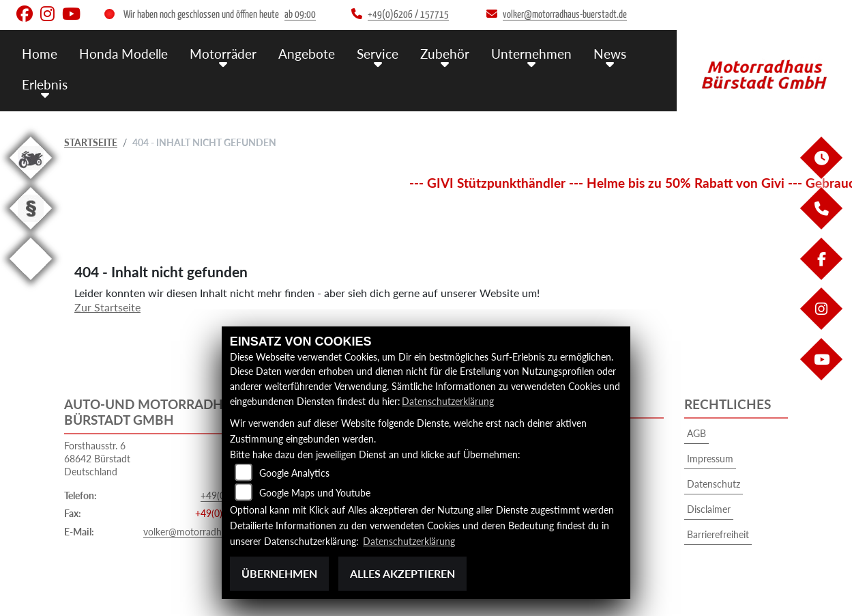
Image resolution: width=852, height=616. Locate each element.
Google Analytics (294, 473)
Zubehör (444, 53)
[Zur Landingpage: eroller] (31, 282)
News (609, 53)
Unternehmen (531, 53)
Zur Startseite (107, 306)
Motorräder (223, 53)
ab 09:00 (300, 15)
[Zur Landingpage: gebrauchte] (31, 181)
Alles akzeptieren (402, 573)
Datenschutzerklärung (448, 401)
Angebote (306, 53)
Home (39, 53)
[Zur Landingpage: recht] (31, 231)
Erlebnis (45, 84)
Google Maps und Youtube (314, 493)
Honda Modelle (123, 53)
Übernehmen (279, 573)
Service (377, 53)
